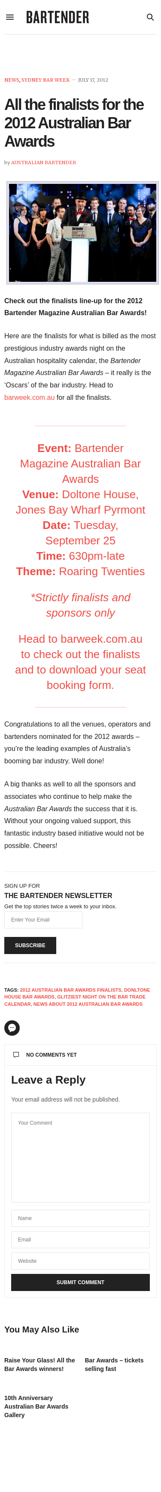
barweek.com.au (29, 397)
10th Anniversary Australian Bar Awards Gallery (36, 1406)
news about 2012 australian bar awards (88, 1004)
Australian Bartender (43, 162)
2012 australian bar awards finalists (70, 990)
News (11, 80)
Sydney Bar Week (45, 80)
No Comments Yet (45, 1055)
